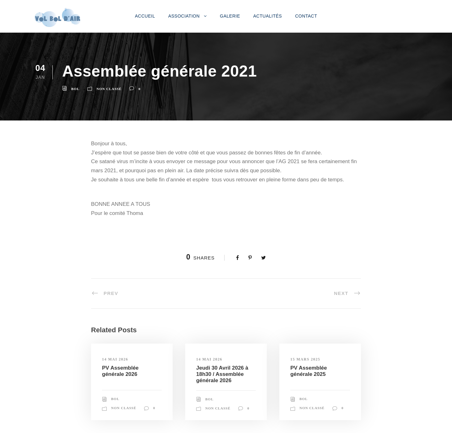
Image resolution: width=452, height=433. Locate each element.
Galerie (230, 16)
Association (184, 16)
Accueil (145, 16)
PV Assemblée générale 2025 (308, 371)
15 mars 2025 (305, 359)
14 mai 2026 (115, 359)
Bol (75, 89)
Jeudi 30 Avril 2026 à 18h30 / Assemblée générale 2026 (222, 374)
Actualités (267, 16)
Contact (306, 16)
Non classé (108, 89)
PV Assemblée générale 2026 (120, 371)
